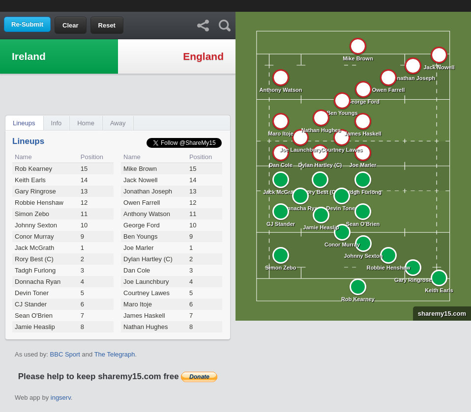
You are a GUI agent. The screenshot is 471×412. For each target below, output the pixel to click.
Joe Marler (138, 247)
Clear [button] (70, 25)
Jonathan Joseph (147, 191)
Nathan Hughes (145, 326)
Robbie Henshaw (39, 202)
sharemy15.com (439, 313)
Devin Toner (32, 293)
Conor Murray (34, 236)
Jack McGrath (34, 247)
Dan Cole (136, 270)
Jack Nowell (140, 180)
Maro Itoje (137, 304)
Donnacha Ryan (37, 281)
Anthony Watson (146, 214)
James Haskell (144, 315)
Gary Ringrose (35, 191)
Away (118, 123)
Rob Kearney (33, 168)
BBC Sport (65, 354)
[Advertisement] (235, 5)
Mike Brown (140, 168)
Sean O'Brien (34, 315)
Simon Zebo (32, 214)
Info (56, 123)
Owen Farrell (141, 202)
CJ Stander (31, 304)
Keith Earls (30, 180)
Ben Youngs (140, 236)
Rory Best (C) (34, 259)
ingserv (61, 397)
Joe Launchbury (146, 281)
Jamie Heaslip (35, 326)
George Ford (141, 225)
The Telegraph (114, 354)
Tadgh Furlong (35, 270)
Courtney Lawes (146, 293)
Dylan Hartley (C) (148, 259)
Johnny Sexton (36, 225)
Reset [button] (107, 25)
